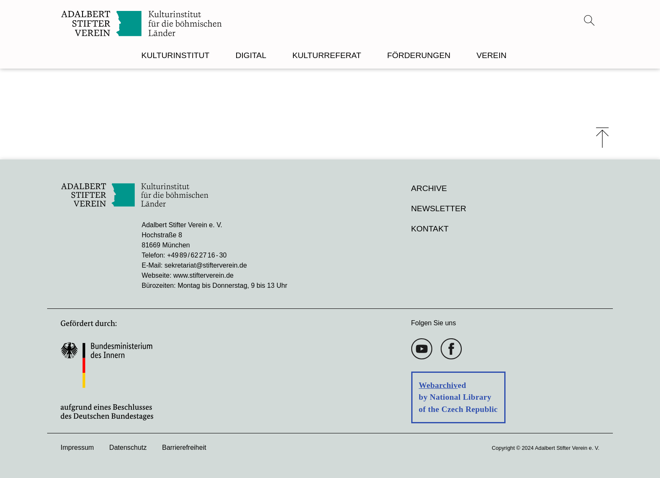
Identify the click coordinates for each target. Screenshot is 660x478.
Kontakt (430, 228)
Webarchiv (438, 385)
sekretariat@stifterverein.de (206, 265)
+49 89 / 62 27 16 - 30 (196, 255)
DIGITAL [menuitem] (250, 55)
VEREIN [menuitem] (491, 55)
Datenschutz (128, 447)
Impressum (77, 447)
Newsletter (438, 208)
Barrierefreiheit (184, 447)
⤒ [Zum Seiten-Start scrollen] (602, 137)
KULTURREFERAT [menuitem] (326, 55)
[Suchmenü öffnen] (589, 20)
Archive (429, 188)
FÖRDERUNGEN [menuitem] (418, 55)
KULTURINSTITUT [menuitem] (175, 55)
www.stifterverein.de (203, 275)
